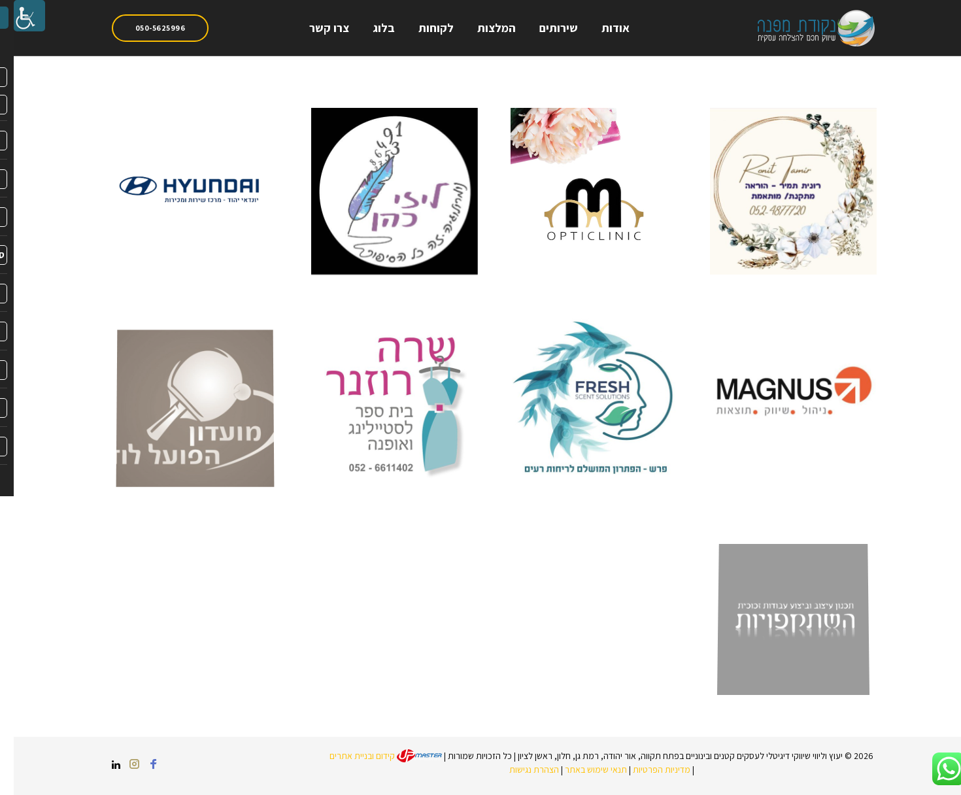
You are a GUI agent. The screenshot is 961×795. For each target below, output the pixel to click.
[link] (15, 15)
